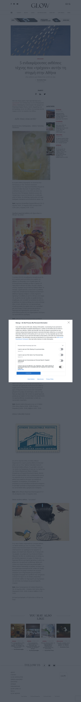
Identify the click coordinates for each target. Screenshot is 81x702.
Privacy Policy (49, 379)
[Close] (69, 323)
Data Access (40, 379)
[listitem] (40, 345)
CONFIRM (28, 373)
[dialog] (40, 351)
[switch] (61, 349)
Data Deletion (31, 379)
